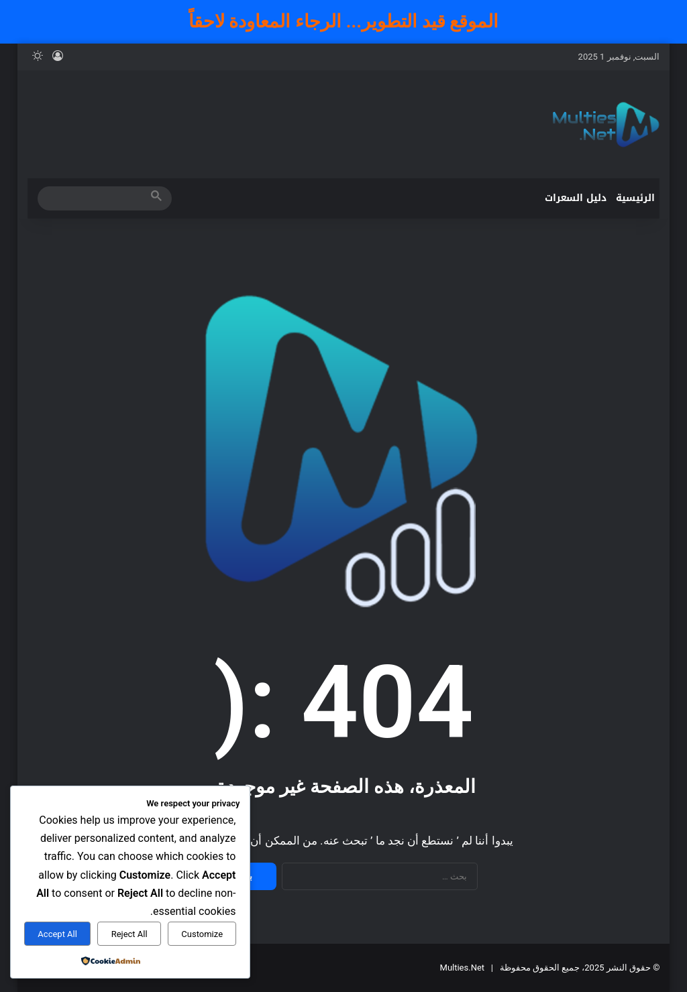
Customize (202, 934)
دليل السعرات (575, 198)
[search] (92, 198)
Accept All (57, 934)
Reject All (129, 934)
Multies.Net (462, 968)
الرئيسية (635, 198)
